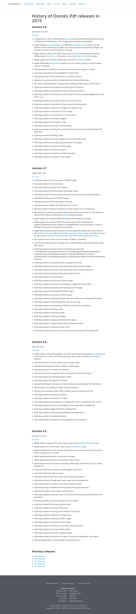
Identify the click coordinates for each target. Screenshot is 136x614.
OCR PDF (72, 598)
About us (82, 4)
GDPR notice (67, 605)
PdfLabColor (77, 447)
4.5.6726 (35, 439)
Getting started (52, 583)
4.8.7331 (35, 35)
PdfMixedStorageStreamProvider (85, 236)
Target (66, 215)
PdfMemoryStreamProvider (58, 236)
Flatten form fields (83, 56)
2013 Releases (39, 559)
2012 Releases (39, 561)
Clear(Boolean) (95, 356)
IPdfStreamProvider (45, 233)
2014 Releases (39, 556)
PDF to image (61, 593)
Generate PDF (61, 596)
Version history (84, 583)
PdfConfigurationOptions (74, 233)
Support (72, 4)
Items (68, 39)
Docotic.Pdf (28, 4)
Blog (64, 4)
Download (40, 4)
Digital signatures (76, 601)
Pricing (56, 4)
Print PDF (63, 598)
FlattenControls (51, 56)
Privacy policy (55, 605)
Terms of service (80, 605)
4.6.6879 (35, 350)
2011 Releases (39, 564)
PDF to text (73, 591)
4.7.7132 (35, 177)
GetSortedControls (79, 45)
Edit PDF (72, 596)
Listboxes (80, 60)
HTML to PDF (61, 591)
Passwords (62, 601)
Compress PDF (75, 593)
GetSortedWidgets (54, 45)
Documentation (68, 583)
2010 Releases (39, 566)
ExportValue (55, 63)
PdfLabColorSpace (87, 443)
